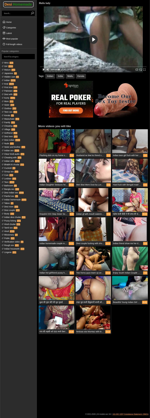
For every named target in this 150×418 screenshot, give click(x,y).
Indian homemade (14, 199)
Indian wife (11, 161)
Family (8, 122)
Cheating (9, 126)
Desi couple (11, 210)
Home (7, 22)
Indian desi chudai (13, 217)
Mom (7, 101)
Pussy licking (11, 221)
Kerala (8, 115)
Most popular (10, 38)
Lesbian (9, 178)
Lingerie (9, 252)
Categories (9, 27)
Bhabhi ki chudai (13, 164)
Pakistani (9, 91)
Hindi (8, 231)
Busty (8, 214)
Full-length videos (12, 44)
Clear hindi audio (13, 154)
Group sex (10, 171)
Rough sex (10, 245)
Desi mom (10, 206)
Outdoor (9, 108)
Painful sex (10, 196)
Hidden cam (10, 77)
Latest (7, 33)
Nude (8, 143)
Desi (18, 4)
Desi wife (9, 94)
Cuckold (8, 168)
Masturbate (10, 119)
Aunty (8, 98)
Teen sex (9, 112)
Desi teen (10, 136)
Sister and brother (13, 147)
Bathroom (9, 185)
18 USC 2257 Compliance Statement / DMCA (130, 414)
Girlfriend (9, 133)
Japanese (9, 73)
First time (9, 87)
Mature (8, 70)
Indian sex (10, 150)
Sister (8, 105)
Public (8, 238)
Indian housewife (13, 249)
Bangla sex (10, 189)
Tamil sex (9, 228)
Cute (7, 175)
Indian (9, 80)
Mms (7, 63)
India (60, 76)
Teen (8, 182)
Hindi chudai (11, 224)
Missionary (10, 235)
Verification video (12, 242)
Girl (7, 66)
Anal (8, 84)
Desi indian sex (13, 192)
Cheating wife (11, 157)
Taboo (7, 203)
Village (8, 129)
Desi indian (11, 140)
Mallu (70, 76)
